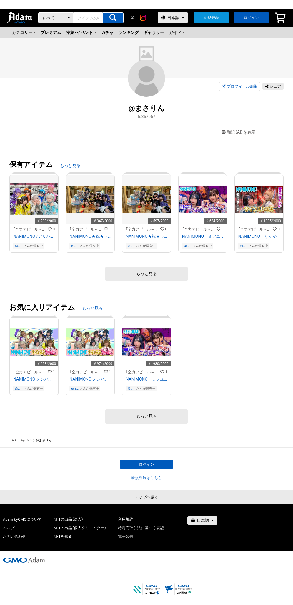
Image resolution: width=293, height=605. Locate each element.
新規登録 (211, 17)
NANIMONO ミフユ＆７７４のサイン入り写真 (203, 236)
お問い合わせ (14, 536)
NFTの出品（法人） (68, 519)
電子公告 (125, 536)
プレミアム (51, 32)
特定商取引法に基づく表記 (141, 528)
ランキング (128, 32)
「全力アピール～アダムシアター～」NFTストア (30, 229)
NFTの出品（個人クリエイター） (80, 528)
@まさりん (18, 245)
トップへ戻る (146, 497)
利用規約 (125, 519)
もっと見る (70, 165)
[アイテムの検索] (113, 17)
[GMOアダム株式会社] (24, 560)
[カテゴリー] (56, 17)
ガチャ (107, 32)
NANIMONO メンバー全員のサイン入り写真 (34, 379)
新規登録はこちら (146, 478)
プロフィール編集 (239, 86)
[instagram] (143, 18)
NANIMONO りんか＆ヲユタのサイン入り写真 (259, 236)
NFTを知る (63, 536)
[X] (132, 18)
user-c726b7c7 (74, 388)
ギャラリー (154, 32)
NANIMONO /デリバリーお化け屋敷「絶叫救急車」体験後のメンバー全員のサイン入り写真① (34, 236)
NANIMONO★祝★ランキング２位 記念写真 (90, 236)
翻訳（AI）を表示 (238, 132)
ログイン (251, 17)
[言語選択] (173, 17)
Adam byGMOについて (22, 519)
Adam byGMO (22, 440)
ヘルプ (8, 528)
